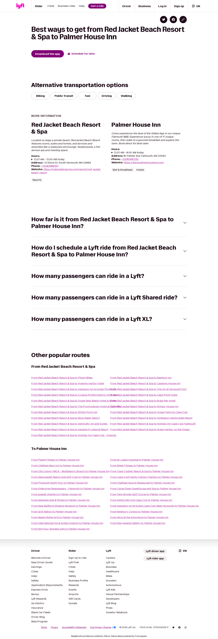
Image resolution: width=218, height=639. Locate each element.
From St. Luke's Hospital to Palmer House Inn (136, 460)
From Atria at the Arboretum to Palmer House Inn (139, 517)
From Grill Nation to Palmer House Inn (54, 511)
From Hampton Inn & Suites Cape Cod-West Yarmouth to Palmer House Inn (154, 506)
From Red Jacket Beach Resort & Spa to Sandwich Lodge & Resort (69, 429)
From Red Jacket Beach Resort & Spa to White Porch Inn (64, 412)
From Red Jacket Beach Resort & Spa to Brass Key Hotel (142, 400)
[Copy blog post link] (183, 19)
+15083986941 (49, 166)
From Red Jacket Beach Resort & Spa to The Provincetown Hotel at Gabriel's (76, 406)
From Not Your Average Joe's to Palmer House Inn (60, 529)
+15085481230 (130, 159)
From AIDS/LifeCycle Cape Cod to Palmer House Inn (141, 500)
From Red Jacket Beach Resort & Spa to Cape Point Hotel (143, 395)
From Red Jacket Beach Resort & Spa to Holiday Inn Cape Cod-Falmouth (153, 423)
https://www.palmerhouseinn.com (144, 162)
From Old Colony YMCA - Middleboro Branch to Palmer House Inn (70, 471)
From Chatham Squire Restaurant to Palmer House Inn (142, 483)
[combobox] (196, 6)
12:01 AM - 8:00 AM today (129, 152)
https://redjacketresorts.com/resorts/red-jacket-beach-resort (66, 171)
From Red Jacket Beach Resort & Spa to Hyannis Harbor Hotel (67, 383)
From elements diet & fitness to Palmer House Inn (60, 500)
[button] (109, 223)
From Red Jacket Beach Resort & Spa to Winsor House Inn (144, 406)
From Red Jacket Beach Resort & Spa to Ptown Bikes (62, 377)
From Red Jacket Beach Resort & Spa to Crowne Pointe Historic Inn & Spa (74, 395)
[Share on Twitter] (163, 19)
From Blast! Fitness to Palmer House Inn (134, 465)
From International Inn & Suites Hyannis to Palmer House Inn (67, 523)
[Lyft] (20, 6)
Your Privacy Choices (103, 627)
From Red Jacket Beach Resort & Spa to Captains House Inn (145, 383)
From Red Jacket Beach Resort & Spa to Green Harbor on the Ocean (150, 429)
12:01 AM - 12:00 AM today (49, 159)
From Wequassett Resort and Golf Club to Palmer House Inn (67, 477)
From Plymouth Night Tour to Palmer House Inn (59, 483)
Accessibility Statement (74, 627)
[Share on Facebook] (173, 19)
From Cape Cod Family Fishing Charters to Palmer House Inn (146, 477)
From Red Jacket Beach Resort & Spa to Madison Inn (141, 377)
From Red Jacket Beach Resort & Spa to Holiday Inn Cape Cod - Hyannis (73, 435)
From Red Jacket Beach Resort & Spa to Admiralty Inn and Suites (69, 423)
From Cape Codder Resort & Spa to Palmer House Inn (142, 471)
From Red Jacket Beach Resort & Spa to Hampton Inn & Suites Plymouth (73, 389)
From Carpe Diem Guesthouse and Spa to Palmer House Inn (145, 488)
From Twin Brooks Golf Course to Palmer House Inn (140, 494)
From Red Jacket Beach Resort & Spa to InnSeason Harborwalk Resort (151, 418)
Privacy (54, 627)
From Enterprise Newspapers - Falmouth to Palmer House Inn (67, 488)
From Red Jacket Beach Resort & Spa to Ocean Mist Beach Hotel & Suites (74, 400)
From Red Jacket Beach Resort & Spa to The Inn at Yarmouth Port (148, 389)
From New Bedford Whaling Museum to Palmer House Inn (65, 506)
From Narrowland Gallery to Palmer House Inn (137, 523)
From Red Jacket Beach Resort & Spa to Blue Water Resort (65, 418)
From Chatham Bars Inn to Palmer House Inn (57, 465)
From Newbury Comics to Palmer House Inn (136, 511)
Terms (44, 627)
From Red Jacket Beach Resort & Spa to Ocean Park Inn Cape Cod (148, 412)
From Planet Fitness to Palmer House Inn (55, 460)
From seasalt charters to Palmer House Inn (56, 494)
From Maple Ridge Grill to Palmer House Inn (57, 517)
